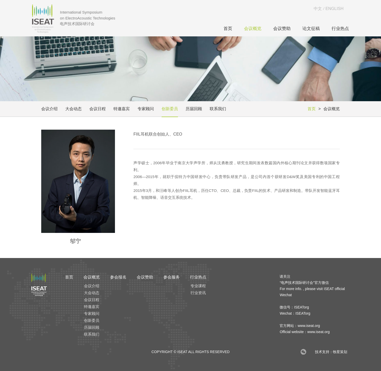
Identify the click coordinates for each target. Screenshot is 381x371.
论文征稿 (311, 28)
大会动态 (73, 109)
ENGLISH (334, 8)
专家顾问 (145, 109)
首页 (228, 28)
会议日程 (97, 109)
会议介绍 (49, 109)
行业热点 (340, 28)
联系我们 (218, 109)
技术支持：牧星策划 (331, 352)
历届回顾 (194, 109)
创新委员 (170, 109)
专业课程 (198, 286)
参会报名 (118, 277)
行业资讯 (198, 293)
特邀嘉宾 (121, 109)
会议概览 (252, 28)
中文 (318, 8)
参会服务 (171, 277)
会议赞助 (282, 28)
